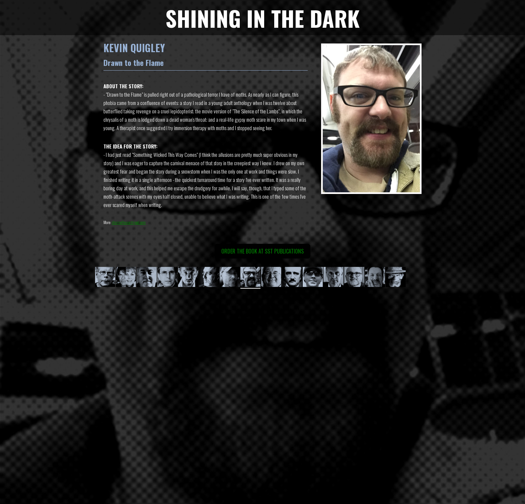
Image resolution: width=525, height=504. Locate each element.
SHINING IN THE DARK (262, 18)
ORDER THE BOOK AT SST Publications (262, 251)
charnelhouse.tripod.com (129, 222)
